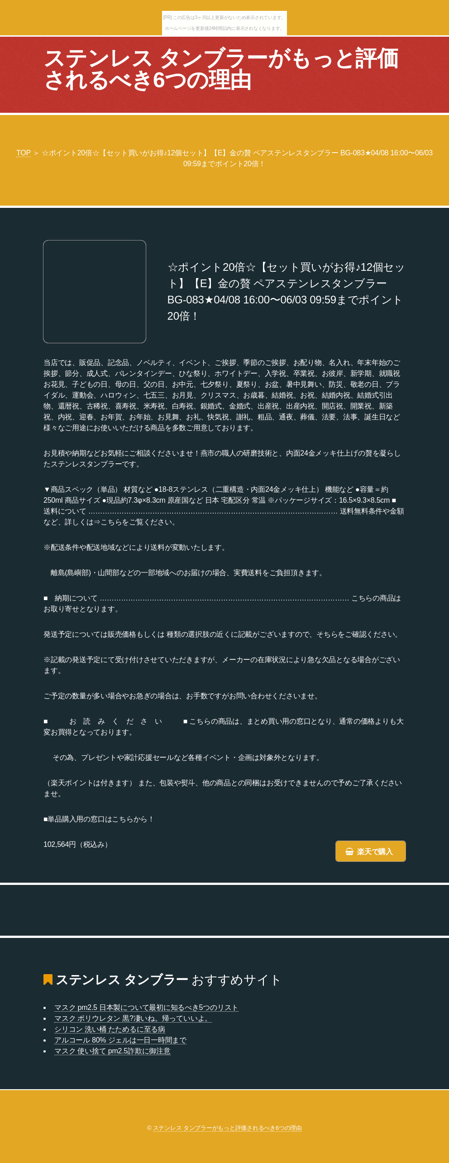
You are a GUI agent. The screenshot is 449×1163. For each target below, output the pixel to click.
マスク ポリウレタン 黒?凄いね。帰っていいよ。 (133, 1018)
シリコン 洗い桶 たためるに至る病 (109, 1029)
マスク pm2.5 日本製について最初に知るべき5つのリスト (146, 1007)
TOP (23, 153)
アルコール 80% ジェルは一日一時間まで (120, 1040)
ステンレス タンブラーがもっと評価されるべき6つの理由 (220, 69)
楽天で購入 (375, 851)
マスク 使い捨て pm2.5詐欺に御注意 (112, 1051)
